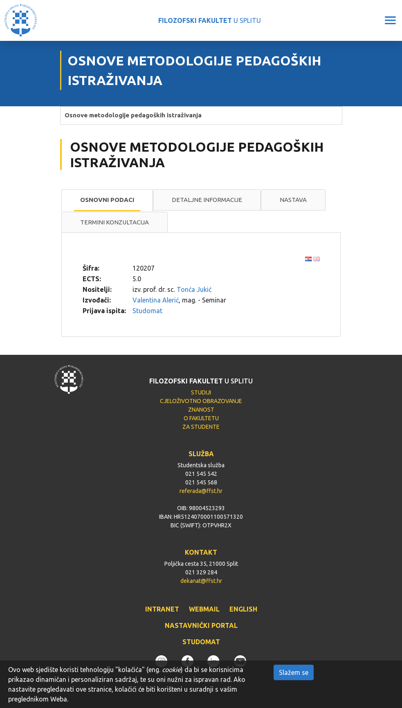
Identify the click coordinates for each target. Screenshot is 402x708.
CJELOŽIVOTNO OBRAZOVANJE (201, 401)
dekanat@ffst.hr (201, 581)
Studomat (147, 310)
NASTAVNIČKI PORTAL (201, 625)
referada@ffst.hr (201, 491)
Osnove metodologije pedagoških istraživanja (133, 115)
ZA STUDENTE (201, 426)
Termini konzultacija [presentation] (114, 222)
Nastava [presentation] (293, 199)
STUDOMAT (201, 641)
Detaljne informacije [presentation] (207, 199)
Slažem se (293, 672)
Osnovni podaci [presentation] (107, 199)
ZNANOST (201, 409)
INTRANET (162, 609)
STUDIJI (201, 392)
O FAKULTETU (201, 418)
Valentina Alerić (156, 300)
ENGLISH (243, 609)
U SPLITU (209, 20)
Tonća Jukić (194, 289)
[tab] (107, 200)
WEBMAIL (204, 609)
